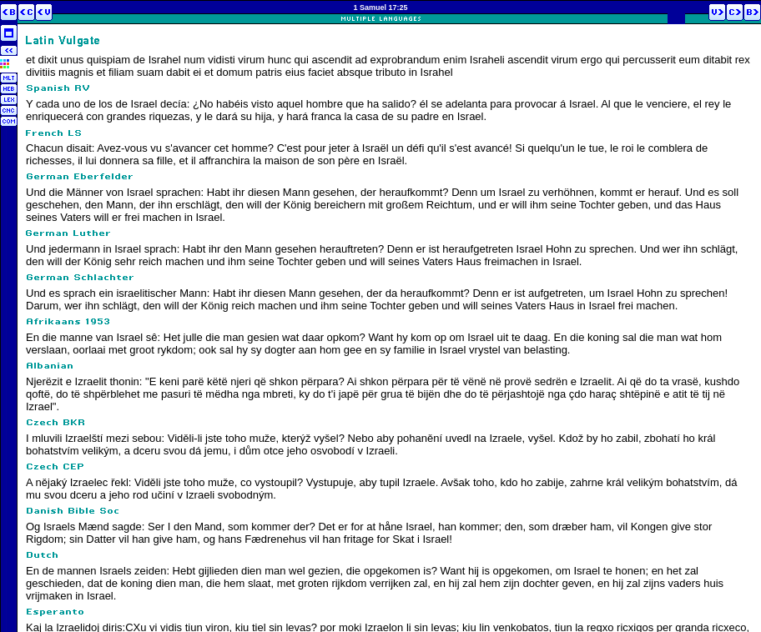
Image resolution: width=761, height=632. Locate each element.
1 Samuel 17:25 (380, 7)
